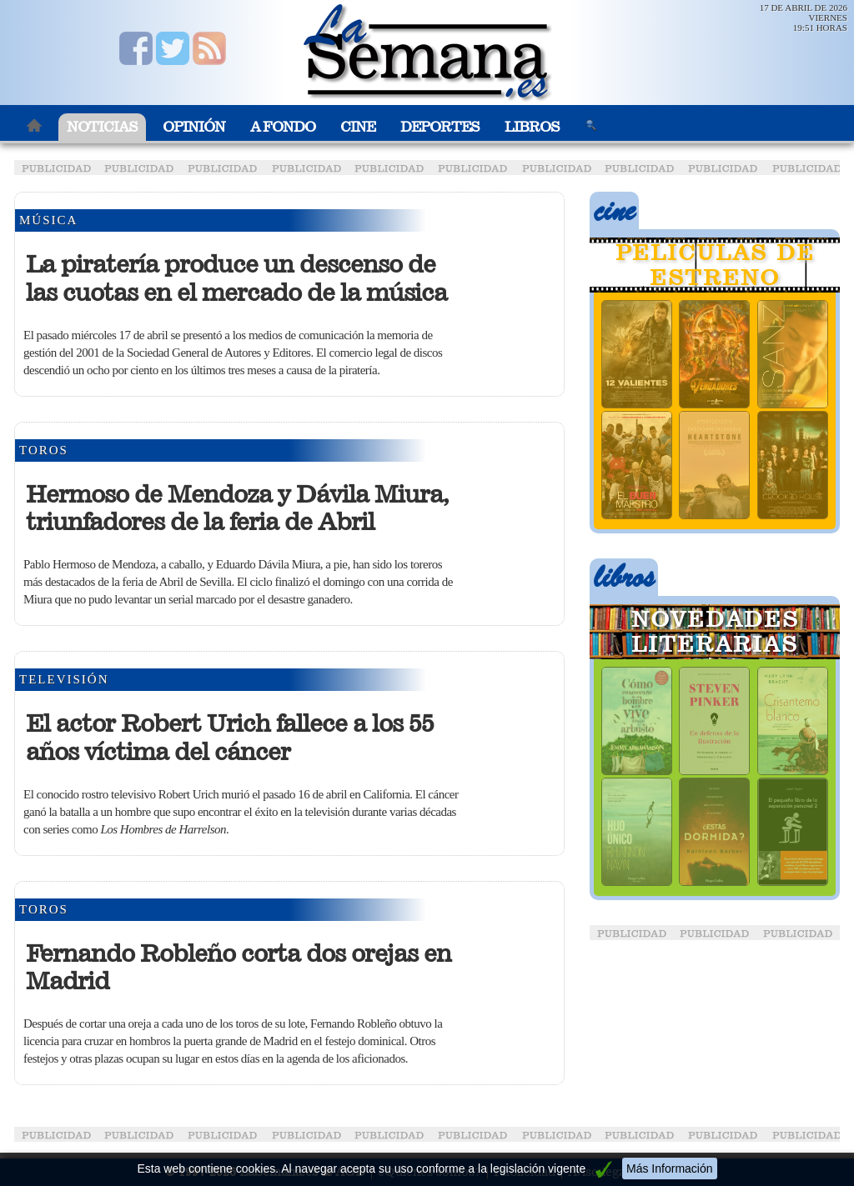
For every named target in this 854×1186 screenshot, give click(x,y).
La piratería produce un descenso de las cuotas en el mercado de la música (236, 278)
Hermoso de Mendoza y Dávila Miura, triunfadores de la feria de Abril (237, 508)
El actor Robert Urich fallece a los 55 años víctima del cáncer (230, 737)
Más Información (669, 1168)
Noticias (102, 127)
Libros (532, 127)
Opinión (194, 127)
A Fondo (282, 127)
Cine (357, 127)
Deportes (440, 127)
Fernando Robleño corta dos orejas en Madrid (238, 967)
